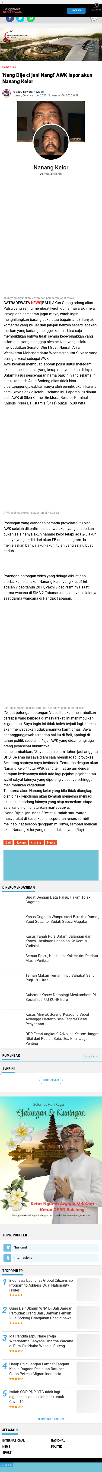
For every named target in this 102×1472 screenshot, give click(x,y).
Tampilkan (90, 1056)
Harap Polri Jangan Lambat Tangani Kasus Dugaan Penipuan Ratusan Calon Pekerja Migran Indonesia (39, 1369)
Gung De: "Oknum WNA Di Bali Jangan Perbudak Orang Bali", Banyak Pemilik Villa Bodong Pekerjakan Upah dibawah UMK (41, 1313)
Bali (14, 67)
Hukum (21, 842)
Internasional (23, 1257)
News (51, 842)
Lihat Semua (51, 1080)
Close (6, 1464)
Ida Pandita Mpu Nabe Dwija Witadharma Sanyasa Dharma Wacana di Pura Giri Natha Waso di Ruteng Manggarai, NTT (41, 1341)
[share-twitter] (20, 18)
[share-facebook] (10, 18)
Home (5, 67)
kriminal (36, 842)
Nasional (20, 1247)
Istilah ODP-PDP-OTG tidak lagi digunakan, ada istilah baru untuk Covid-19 (36, 1397)
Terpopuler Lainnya (51, 1419)
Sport (7, 1452)
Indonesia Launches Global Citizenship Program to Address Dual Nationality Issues (41, 1285)
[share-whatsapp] (31, 18)
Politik (56, 1446)
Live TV (75, 10)
